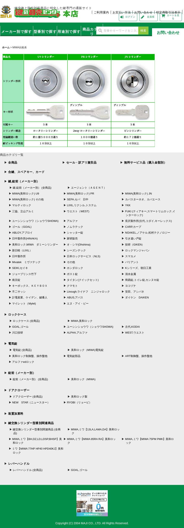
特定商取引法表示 (168, 12)
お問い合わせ (143, 12)
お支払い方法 (122, 12)
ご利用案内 (101, 12)
